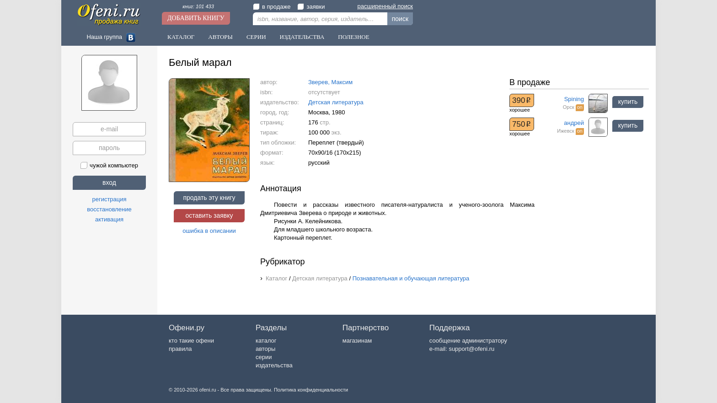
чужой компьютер (109, 165)
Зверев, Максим (330, 82)
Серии (256, 36)
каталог (266, 340)
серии (264, 357)
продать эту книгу (209, 197)
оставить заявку (209, 215)
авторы (265, 348)
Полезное (353, 36)
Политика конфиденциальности (311, 389)
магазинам (357, 340)
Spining (574, 99)
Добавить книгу (196, 18)
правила (180, 348)
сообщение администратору (468, 340)
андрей (574, 122)
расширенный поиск (385, 6)
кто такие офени (191, 340)
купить (627, 101)
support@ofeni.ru (471, 348)
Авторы (220, 36)
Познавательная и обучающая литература (411, 278)
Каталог (180, 36)
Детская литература (336, 102)
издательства (274, 365)
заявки (311, 6)
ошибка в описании (209, 230)
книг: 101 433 (198, 6)
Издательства (302, 36)
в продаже (271, 6)
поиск (400, 18)
